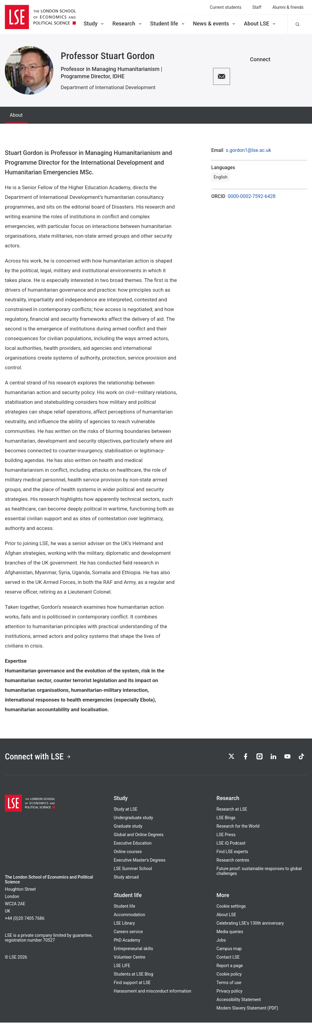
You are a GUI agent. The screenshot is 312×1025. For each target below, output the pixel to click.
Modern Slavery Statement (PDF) (247, 1010)
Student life (167, 23)
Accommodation (129, 917)
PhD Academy (127, 942)
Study (94, 23)
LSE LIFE (122, 968)
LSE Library (124, 925)
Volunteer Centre (129, 959)
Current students (225, 7)
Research (127, 23)
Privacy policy (229, 993)
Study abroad (126, 879)
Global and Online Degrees (139, 837)
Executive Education (133, 845)
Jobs (221, 942)
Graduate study (128, 828)
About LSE (260, 23)
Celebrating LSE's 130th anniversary (250, 925)
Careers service (128, 934)
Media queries (229, 934)
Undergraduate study (133, 820)
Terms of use (228, 985)
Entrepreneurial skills (133, 951)
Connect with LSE (42, 758)
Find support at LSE (132, 985)
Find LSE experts (232, 854)
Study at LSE (125, 811)
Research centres (232, 862)
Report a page (229, 968)
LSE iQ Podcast (230, 845)
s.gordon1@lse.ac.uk (248, 150)
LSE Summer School (133, 871)
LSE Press (226, 837)
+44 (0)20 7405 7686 (24, 920)
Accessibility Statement (238, 1002)
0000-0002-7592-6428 (252, 196)
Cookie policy (229, 976)
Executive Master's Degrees (140, 862)
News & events (214, 23)
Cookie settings (231, 908)
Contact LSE (227, 959)
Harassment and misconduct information (153, 993)
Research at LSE (231, 811)
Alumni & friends (288, 7)
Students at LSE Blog (133, 976)
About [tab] (16, 115)
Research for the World (237, 828)
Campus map (229, 951)
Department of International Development (108, 87)
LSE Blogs (225, 820)
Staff (256, 7)
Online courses (128, 854)
